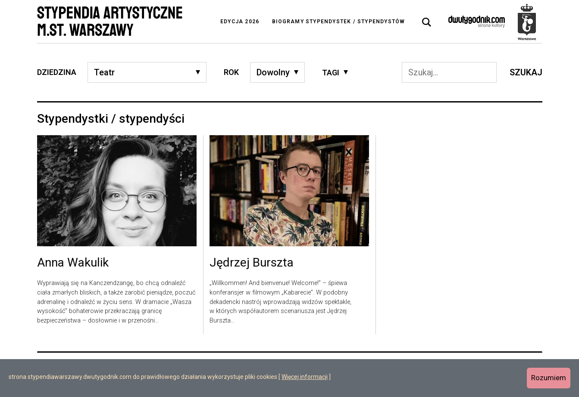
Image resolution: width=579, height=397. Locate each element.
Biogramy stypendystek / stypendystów (338, 22)
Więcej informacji (305, 376)
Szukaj (526, 72)
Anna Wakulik (73, 263)
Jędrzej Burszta (252, 263)
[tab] (426, 22)
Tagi (330, 72)
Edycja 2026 (239, 22)
